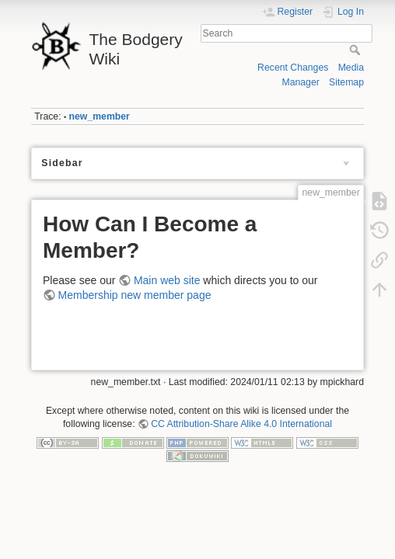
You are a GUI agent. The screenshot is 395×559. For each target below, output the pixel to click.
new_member (99, 116)
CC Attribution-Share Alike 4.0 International (241, 423)
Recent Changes (292, 67)
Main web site (167, 280)
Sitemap (346, 82)
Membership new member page (134, 295)
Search (356, 49)
